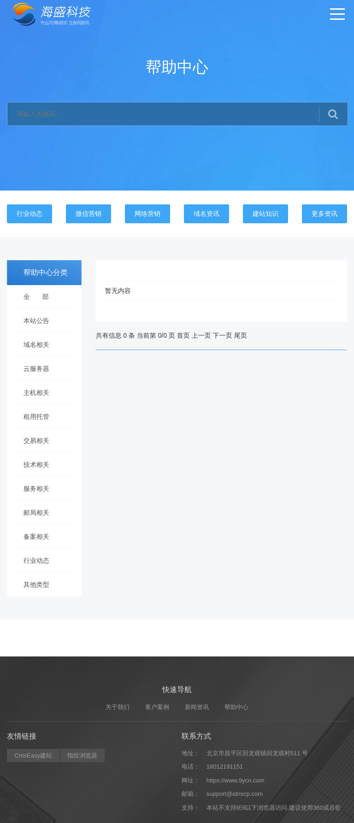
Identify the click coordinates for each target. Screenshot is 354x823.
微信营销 (88, 213)
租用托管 (33, 416)
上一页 (211, 335)
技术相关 (33, 464)
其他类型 (33, 584)
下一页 (232, 335)
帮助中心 (236, 776)
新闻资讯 (197, 776)
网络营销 (147, 213)
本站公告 (33, 320)
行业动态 (29, 213)
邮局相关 (33, 512)
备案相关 (33, 536)
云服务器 (33, 368)
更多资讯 (324, 213)
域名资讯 (206, 213)
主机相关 (33, 392)
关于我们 (118, 776)
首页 (194, 335)
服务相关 (33, 488)
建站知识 (265, 213)
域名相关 (33, 344)
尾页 (250, 335)
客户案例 (157, 776)
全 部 (32, 296)
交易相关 (33, 440)
